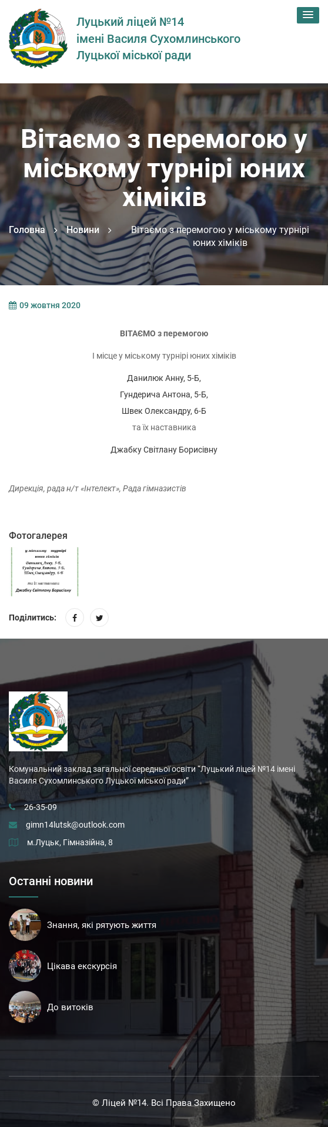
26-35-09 (40, 807)
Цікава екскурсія (82, 966)
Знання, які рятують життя (101, 925)
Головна (27, 229)
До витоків (70, 1007)
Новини (82, 229)
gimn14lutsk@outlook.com (75, 824)
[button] (308, 15)
